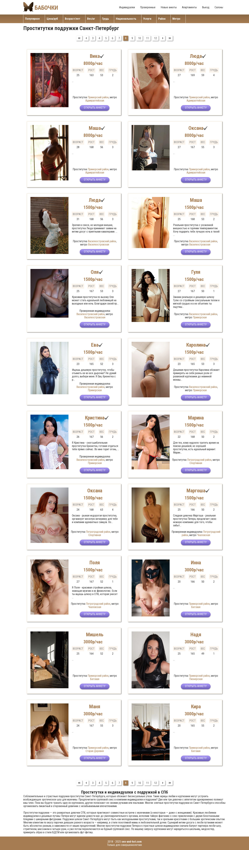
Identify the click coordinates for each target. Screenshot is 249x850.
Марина (196, 418)
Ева (95, 345)
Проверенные (147, 7)
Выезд (205, 7)
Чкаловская (203, 535)
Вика (94, 56)
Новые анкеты (169, 7)
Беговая (195, 607)
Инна (196, 562)
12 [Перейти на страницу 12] (155, 38)
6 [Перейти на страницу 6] (112, 38)
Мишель (95, 634)
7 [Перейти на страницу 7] (119, 38)
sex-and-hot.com (132, 841)
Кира (195, 706)
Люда (196, 56)
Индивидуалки (127, 7)
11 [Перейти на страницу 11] (147, 38)
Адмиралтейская (94, 100)
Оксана (196, 128)
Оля (94, 272)
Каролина (196, 345)
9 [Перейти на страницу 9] (132, 38)
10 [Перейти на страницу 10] (139, 38)
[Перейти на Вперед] (162, 38)
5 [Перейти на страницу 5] (106, 38)
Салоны (219, 7)
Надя (196, 634)
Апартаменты (189, 7)
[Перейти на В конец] (170, 38)
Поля (94, 562)
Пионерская (195, 679)
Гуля (196, 272)
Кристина (94, 418)
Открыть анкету (94, 108)
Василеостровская (98, 244)
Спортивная (196, 463)
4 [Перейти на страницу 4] (99, 38)
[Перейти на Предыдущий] (86, 38)
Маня (95, 706)
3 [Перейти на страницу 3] (93, 38)
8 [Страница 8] (125, 38)
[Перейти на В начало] (79, 38)
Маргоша (196, 490)
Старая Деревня (95, 751)
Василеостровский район (102, 241)
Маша (94, 128)
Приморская (200, 317)
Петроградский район (199, 459)
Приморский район (98, 97)
